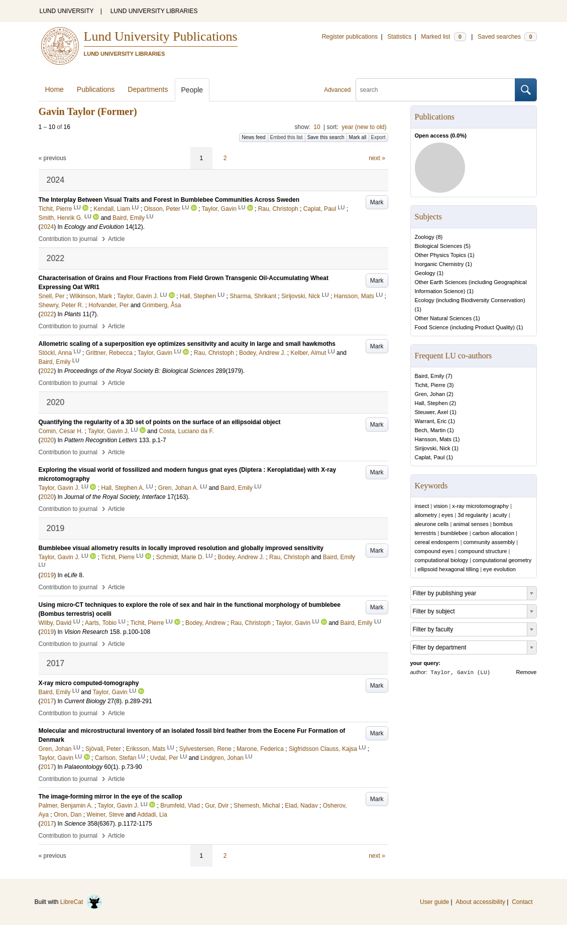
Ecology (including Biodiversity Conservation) (470, 300)
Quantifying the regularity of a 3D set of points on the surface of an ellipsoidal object (160, 422)
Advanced (337, 89)
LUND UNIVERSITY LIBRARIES (154, 11)
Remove (526, 672)
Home (54, 89)
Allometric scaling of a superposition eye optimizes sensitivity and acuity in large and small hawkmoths (187, 343)
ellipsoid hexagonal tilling (448, 569)
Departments (148, 89)
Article (116, 238)
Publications (96, 89)
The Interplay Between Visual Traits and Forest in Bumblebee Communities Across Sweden (169, 199)
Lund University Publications (161, 36)
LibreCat (81, 902)
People (192, 90)
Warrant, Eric (431, 421)
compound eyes (434, 551)
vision (440, 506)
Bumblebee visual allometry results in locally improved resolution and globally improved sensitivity (181, 548)
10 (316, 126)
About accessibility (480, 901)
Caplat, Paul (430, 457)
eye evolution (499, 569)
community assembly (489, 542)
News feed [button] (253, 137)
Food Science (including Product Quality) (465, 327)
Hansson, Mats (433, 439)
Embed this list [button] (286, 137)
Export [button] (378, 137)
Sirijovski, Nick (432, 448)
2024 (47, 226)
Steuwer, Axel (431, 412)
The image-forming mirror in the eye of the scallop (110, 796)
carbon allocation (493, 533)
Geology (425, 273)
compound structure (482, 551)
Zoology (424, 237)
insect (422, 506)
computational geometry (502, 560)
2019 (47, 575)
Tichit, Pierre (430, 385)
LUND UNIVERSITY (67, 11)
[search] (435, 89)
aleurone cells (432, 524)
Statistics (399, 36)
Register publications (350, 36)
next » (377, 158)
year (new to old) (364, 126)
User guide (434, 901)
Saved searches (507, 36)
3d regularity (473, 515)
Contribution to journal (68, 238)
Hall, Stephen (431, 403)
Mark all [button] (358, 137)
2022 (47, 314)
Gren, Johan (430, 394)
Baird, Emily (429, 376)
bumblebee (454, 533)
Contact (522, 901)
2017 (47, 701)
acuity (500, 515)
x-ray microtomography (480, 506)
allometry (426, 515)
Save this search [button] (326, 137)
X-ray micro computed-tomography (89, 683)
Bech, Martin (430, 430)
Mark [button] (377, 202)
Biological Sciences (439, 246)
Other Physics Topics (441, 255)
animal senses (470, 524)
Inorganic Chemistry (439, 264)
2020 (47, 440)
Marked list (443, 36)
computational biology (441, 560)
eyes (447, 515)
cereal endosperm (437, 542)
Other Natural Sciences (443, 318)
